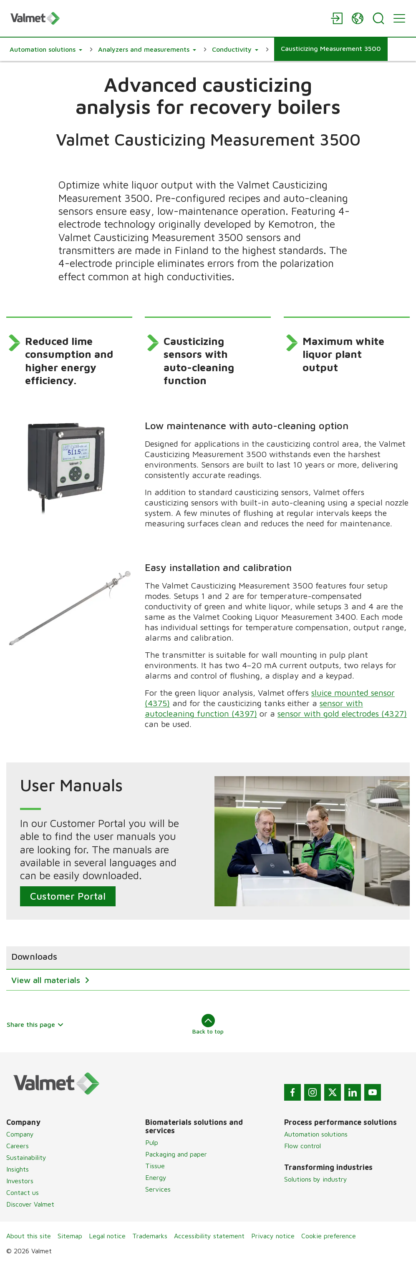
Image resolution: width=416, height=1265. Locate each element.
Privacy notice (273, 1236)
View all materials (47, 980)
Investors (19, 1181)
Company (20, 1134)
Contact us (22, 1192)
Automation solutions (316, 1134)
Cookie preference (328, 1236)
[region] (208, 968)
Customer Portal (68, 896)
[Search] (378, 18)
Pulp (151, 1142)
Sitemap (70, 1236)
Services (158, 1189)
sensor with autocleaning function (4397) (254, 708)
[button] (46, 49)
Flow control (302, 1145)
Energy (155, 1177)
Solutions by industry (315, 1179)
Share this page (35, 1024)
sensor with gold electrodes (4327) (342, 713)
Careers (17, 1145)
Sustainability (26, 1157)
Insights (17, 1169)
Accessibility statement (209, 1236)
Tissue (155, 1165)
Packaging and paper (176, 1154)
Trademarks (149, 1236)
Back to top (208, 1024)
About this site (28, 1236)
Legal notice (107, 1236)
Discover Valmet (30, 1204)
